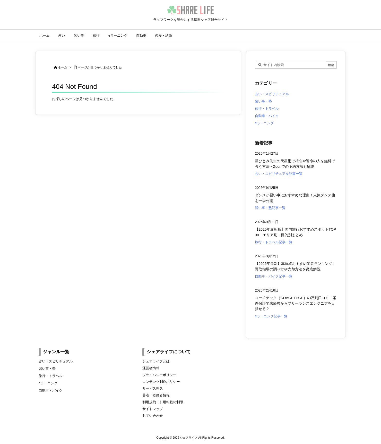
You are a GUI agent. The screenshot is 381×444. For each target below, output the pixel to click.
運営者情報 (150, 368)
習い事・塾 (263, 101)
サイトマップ (152, 409)
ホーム (62, 67)
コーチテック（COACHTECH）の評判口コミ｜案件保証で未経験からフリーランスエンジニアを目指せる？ (295, 303)
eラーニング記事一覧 (271, 316)
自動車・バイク (267, 116)
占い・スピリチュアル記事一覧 (279, 174)
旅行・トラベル (267, 108)
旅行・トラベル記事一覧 (273, 242)
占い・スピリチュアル (272, 94)
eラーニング (264, 123)
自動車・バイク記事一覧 (273, 276)
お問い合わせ (152, 416)
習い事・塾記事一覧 (270, 208)
